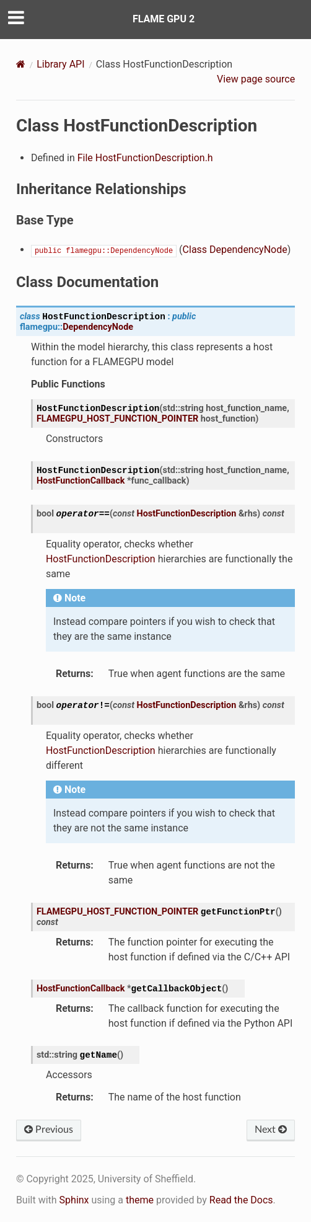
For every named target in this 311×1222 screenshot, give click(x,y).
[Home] (20, 64)
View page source (256, 79)
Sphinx (74, 1200)
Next (271, 1130)
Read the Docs (241, 1200)
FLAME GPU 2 (164, 19)
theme (140, 1200)
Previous (48, 1130)
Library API (60, 64)
